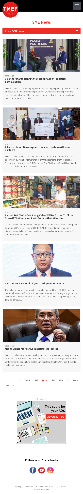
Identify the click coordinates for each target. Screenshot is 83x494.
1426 (27, 380)
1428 (44, 380)
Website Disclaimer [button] (41, 489)
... (20, 380)
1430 (61, 380)
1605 (75, 380)
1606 (6, 385)
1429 (52, 380)
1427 (35, 380)
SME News (41, 22)
